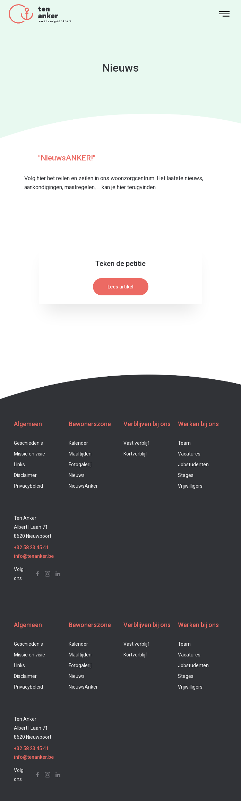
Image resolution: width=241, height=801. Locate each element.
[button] (224, 13)
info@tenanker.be (34, 556)
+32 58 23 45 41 (31, 547)
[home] (109, 14)
